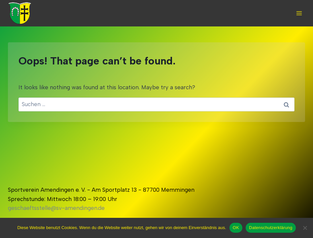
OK (236, 227)
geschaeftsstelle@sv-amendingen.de (56, 208)
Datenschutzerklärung (270, 227)
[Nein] (304, 227)
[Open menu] (299, 13)
